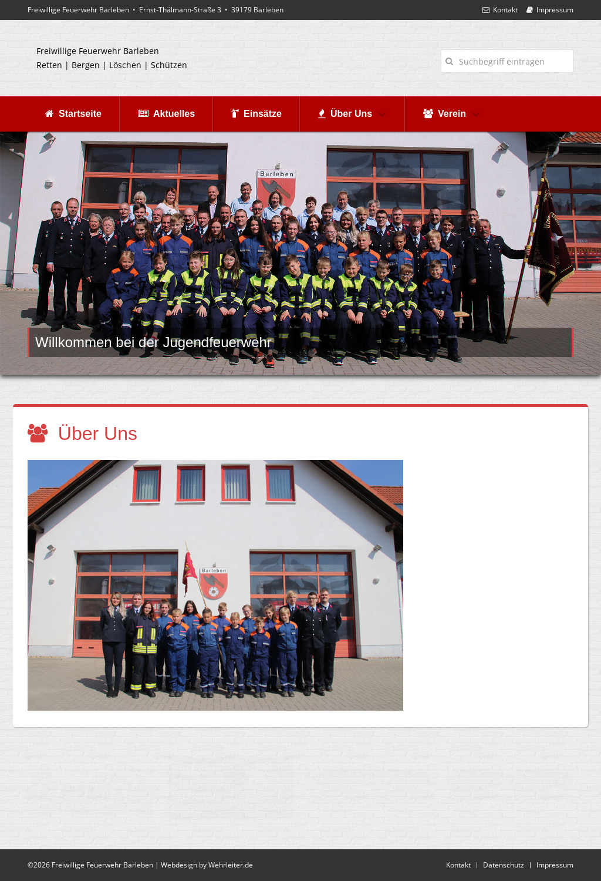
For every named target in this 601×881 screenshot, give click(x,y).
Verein (452, 114)
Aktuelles (166, 114)
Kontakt (500, 10)
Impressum (549, 10)
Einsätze (256, 114)
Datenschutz (503, 865)
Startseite (73, 114)
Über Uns (352, 114)
